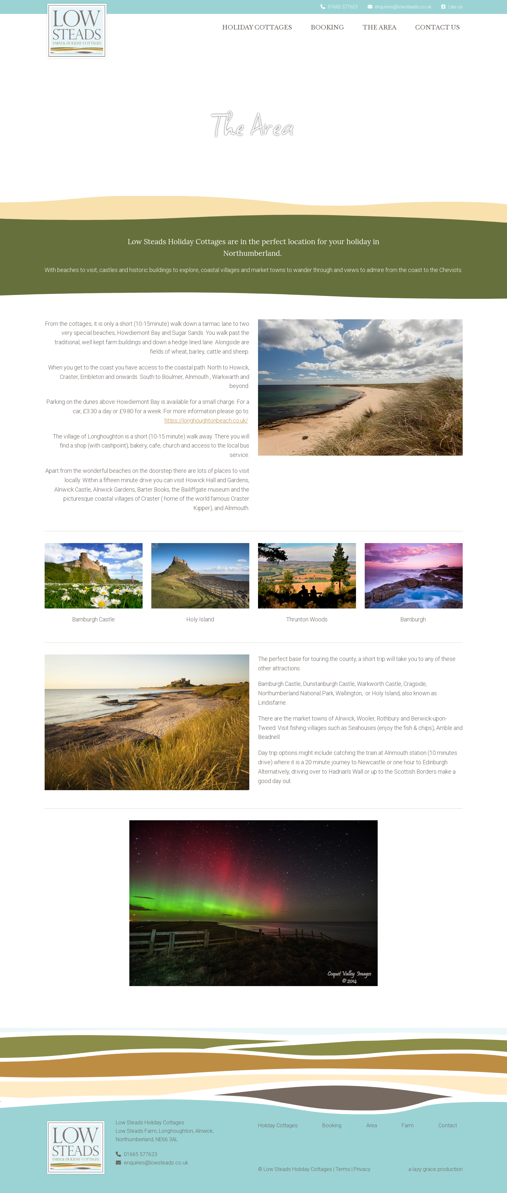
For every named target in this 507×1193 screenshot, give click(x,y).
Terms (343, 1169)
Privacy (362, 1169)
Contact (447, 1125)
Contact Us (437, 27)
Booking (327, 27)
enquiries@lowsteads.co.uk (152, 1163)
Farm (408, 1125)
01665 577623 (136, 1154)
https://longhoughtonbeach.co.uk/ (206, 420)
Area (371, 1125)
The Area (379, 27)
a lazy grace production (435, 1169)
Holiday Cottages (257, 27)
